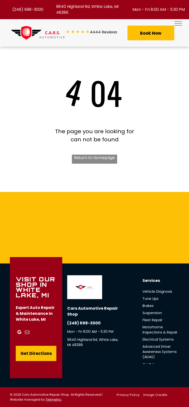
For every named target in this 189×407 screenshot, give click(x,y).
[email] (27, 333)
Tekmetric (54, 399)
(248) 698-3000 (27, 9)
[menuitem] (130, 394)
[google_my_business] (19, 333)
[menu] (178, 23)
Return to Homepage (94, 157)
